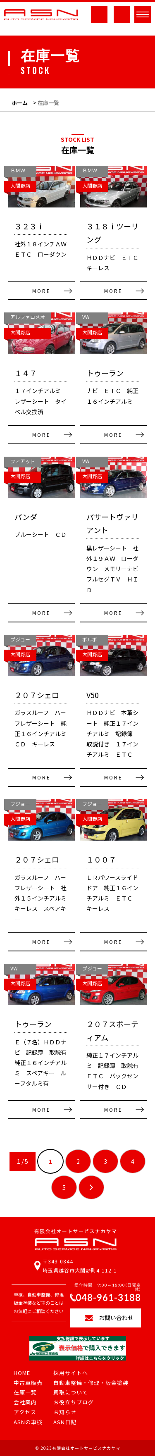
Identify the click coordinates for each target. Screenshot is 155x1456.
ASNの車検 (28, 1422)
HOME (22, 1373)
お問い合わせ (116, 1317)
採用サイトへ (70, 1373)
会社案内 (25, 1402)
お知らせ (64, 1412)
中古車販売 (28, 1383)
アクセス (25, 1412)
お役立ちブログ (73, 1402)
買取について (70, 1392)
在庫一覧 (25, 1392)
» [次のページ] (91, 1187)
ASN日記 (64, 1422)
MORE (41, 290)
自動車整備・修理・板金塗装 (91, 1383)
